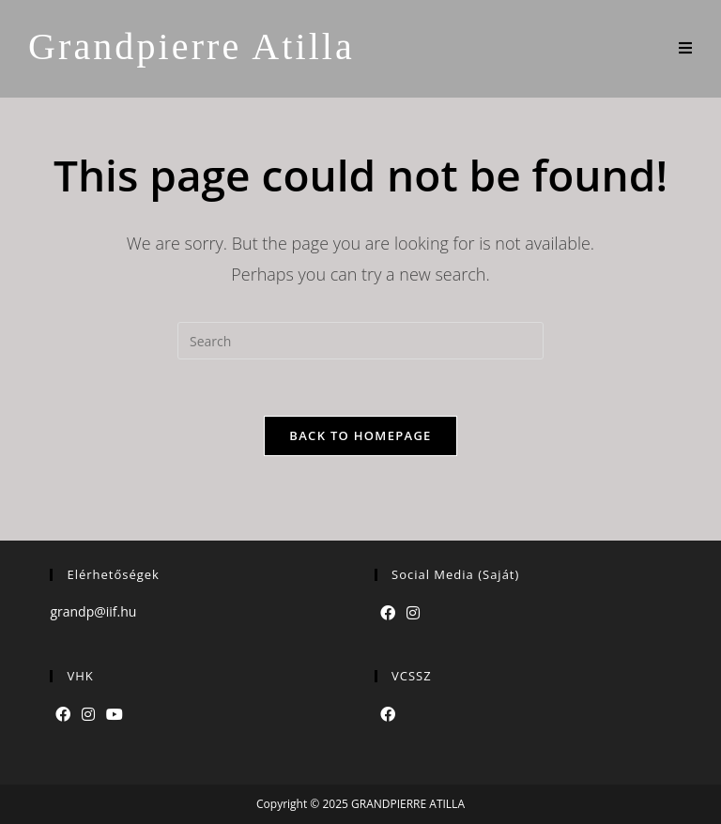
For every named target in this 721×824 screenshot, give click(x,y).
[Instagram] (413, 613)
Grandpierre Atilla (191, 46)
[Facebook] (387, 613)
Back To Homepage (360, 435)
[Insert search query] (360, 340)
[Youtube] (114, 714)
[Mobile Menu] (686, 48)
